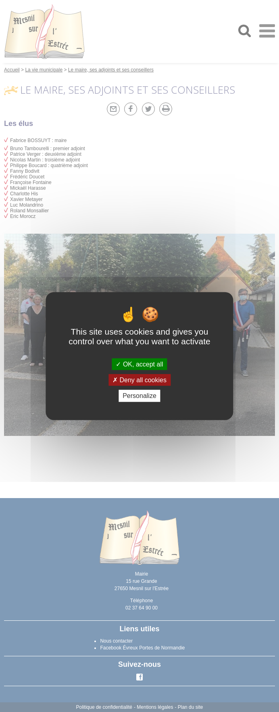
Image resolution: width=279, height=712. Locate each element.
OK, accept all (139, 364)
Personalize (139, 395)
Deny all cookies (139, 380)
